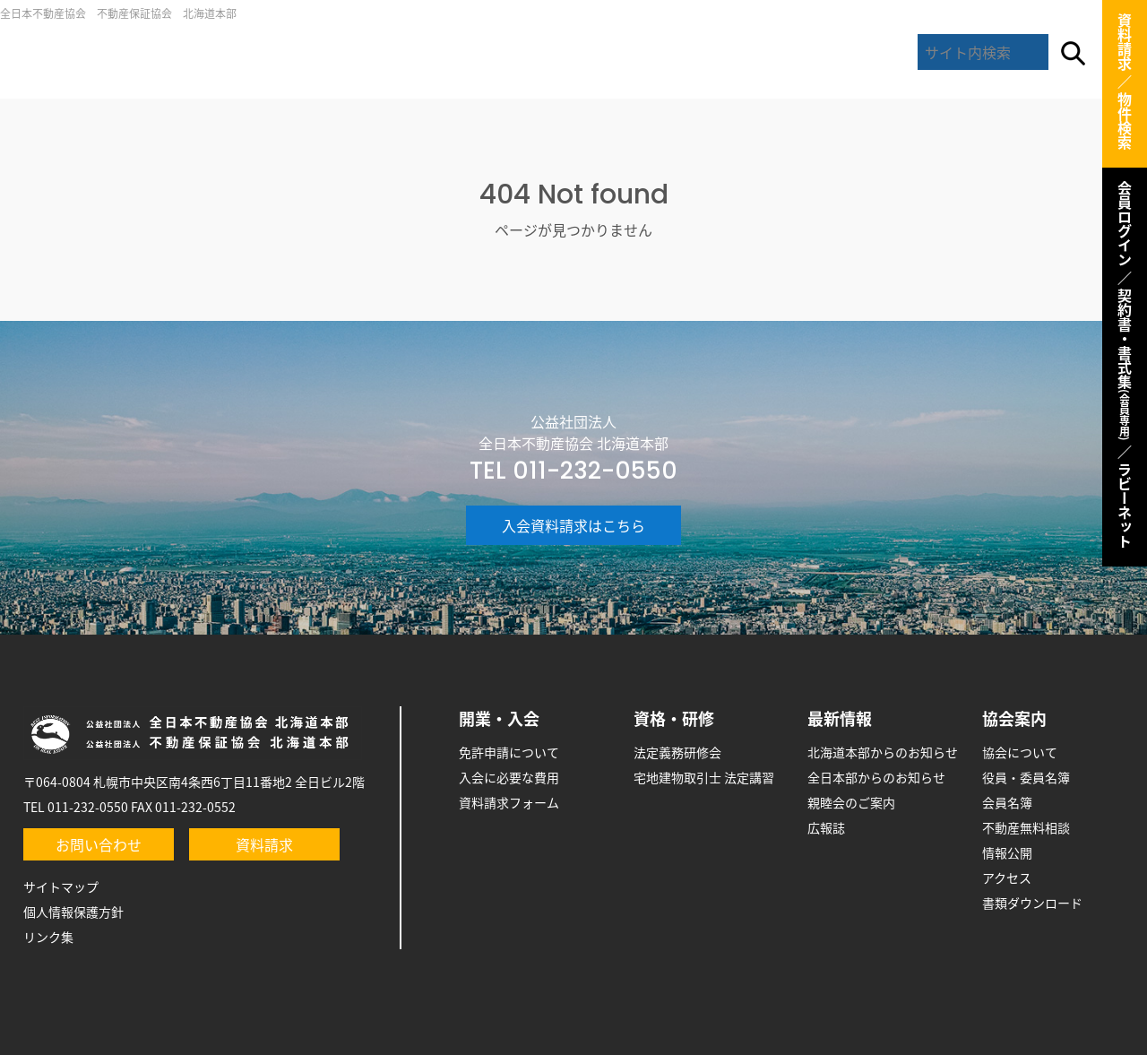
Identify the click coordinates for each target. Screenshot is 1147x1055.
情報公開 (1007, 852)
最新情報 (716, 54)
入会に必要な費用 (509, 777)
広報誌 (826, 827)
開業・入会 (499, 718)
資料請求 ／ (1124, 51)
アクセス (1006, 877)
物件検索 (1124, 121)
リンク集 (48, 937)
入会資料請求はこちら (573, 525)
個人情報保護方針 (73, 912)
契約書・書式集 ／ (1124, 374)
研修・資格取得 (589, 54)
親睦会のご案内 (851, 802)
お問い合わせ (99, 844)
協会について (1019, 752)
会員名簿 (1007, 802)
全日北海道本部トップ (199, 54)
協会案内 (844, 54)
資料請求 (264, 844)
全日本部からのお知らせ (876, 777)
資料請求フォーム (509, 802)
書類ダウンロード (1032, 903)
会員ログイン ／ (1124, 233)
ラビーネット (1124, 506)
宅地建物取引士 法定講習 (704, 777)
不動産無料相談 (1026, 827)
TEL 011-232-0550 (573, 470)
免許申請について (509, 752)
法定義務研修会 (677, 752)
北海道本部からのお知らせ (882, 752)
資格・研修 (674, 718)
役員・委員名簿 (1026, 777)
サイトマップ (61, 886)
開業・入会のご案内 (461, 54)
